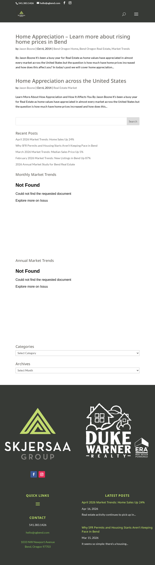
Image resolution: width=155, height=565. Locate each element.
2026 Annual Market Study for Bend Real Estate (45, 164)
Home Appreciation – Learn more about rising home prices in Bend (73, 39)
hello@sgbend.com (37, 532)
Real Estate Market (65, 87)
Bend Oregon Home (65, 48)
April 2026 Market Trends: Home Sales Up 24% (45, 139)
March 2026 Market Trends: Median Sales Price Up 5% (49, 151)
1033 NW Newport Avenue (38, 542)
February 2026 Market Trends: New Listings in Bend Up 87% (53, 158)
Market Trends (121, 48)
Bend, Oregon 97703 (38, 546)
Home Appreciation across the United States (71, 80)
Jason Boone (27, 48)
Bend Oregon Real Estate (95, 48)
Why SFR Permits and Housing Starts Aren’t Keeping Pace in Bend (56, 145)
